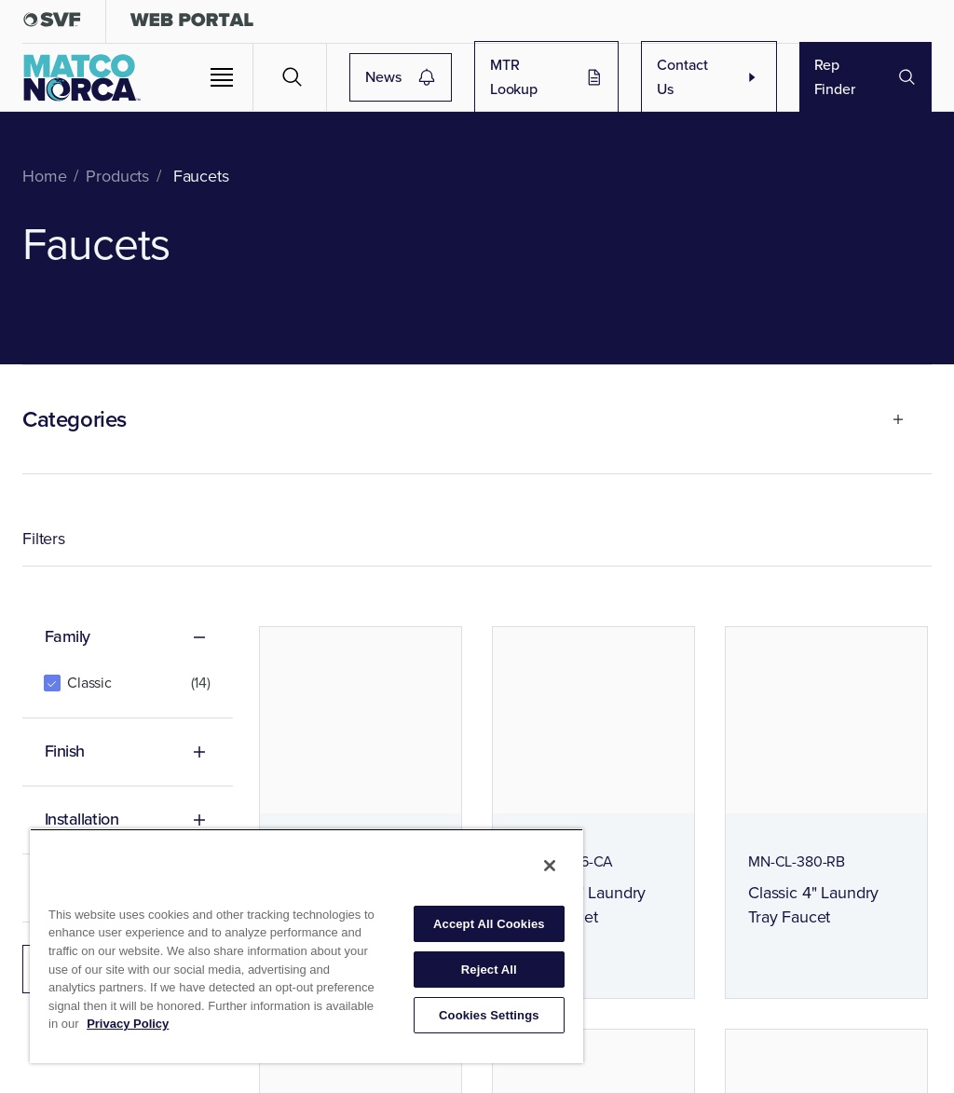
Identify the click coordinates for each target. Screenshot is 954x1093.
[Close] (549, 865)
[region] (306, 945)
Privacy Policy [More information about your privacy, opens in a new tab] (128, 1024)
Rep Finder (865, 77)
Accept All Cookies (489, 924)
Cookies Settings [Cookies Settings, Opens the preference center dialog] (489, 1015)
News (480, 77)
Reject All (489, 970)
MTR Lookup (593, 77)
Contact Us (723, 77)
